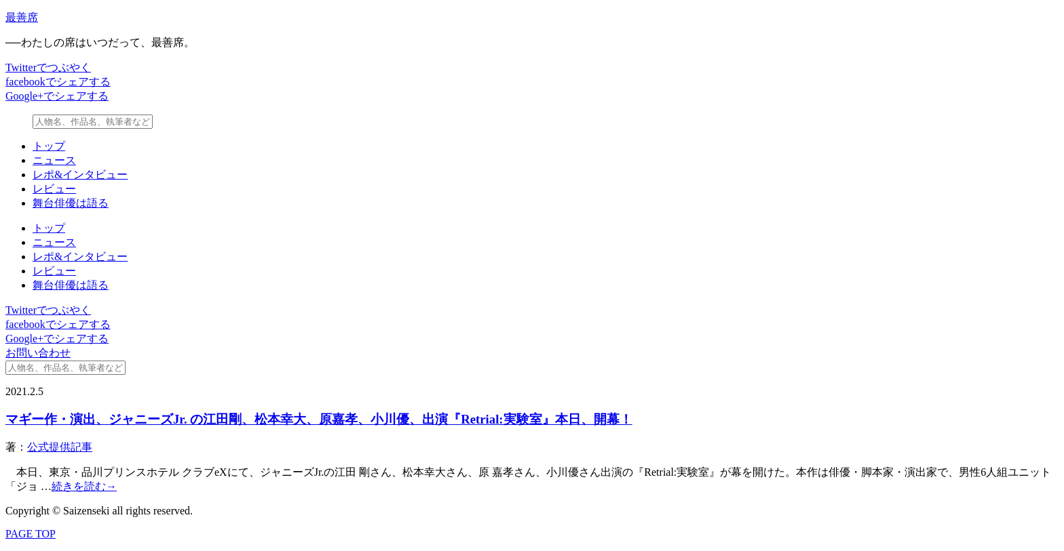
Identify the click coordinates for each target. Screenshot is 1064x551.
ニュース (54, 160)
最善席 (21, 17)
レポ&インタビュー (80, 174)
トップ (49, 146)
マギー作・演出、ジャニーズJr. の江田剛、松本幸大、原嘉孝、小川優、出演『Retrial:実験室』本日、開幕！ (318, 419)
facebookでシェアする (58, 81)
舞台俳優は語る (71, 203)
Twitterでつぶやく (48, 67)
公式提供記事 (59, 447)
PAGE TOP (30, 533)
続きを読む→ (84, 486)
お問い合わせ (38, 353)
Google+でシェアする (57, 96)
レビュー (54, 189)
